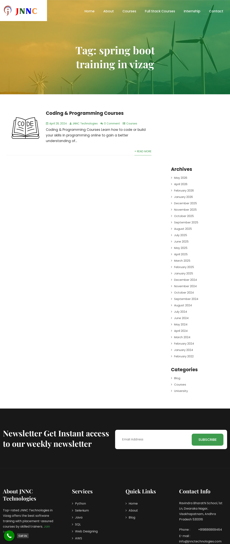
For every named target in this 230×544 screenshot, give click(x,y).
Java (78, 517)
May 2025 (180, 248)
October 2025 (184, 216)
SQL (78, 524)
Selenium (82, 510)
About (108, 11)
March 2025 (182, 261)
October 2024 (184, 292)
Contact (216, 11)
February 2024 (184, 343)
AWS (78, 538)
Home (90, 11)
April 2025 (181, 254)
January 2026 (183, 197)
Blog (177, 378)
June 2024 (181, 318)
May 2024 (180, 324)
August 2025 (183, 229)
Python (80, 503)
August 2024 (183, 305)
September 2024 (186, 299)
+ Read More (142, 151)
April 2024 (181, 331)
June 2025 (181, 241)
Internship (192, 11)
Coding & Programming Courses (85, 113)
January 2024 (183, 350)
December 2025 (185, 203)
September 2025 (186, 222)
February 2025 (184, 267)
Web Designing (86, 531)
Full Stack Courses (160, 11)
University (181, 391)
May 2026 (180, 178)
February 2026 (184, 190)
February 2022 (184, 356)
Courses (129, 11)
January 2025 (183, 273)
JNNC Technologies (85, 123)
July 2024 (180, 312)
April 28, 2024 (58, 123)
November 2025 (185, 210)
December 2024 (185, 280)
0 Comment (112, 123)
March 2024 (182, 337)
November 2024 (185, 286)
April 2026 (180, 184)
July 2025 (180, 235)
